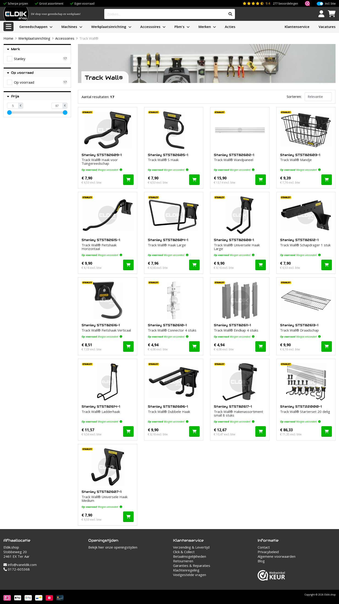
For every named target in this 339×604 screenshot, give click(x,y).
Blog (261, 561)
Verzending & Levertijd (191, 547)
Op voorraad (20, 73)
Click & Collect (184, 551)
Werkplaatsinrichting (108, 26)
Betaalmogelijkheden (189, 556)
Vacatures (327, 26)
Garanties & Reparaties (191, 565)
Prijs (13, 96)
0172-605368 (16, 569)
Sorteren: (294, 96)
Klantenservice (297, 26)
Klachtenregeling (186, 570)
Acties (230, 26)
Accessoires (150, 26)
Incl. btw (330, 3)
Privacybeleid (268, 551)
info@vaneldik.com (20, 564)
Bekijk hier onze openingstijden (112, 547)
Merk (13, 49)
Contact (264, 547)
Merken (204, 26)
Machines (69, 26)
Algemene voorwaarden (276, 556)
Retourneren (183, 561)
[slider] (9, 112)
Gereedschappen (33, 26)
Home (8, 38)
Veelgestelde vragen (189, 574)
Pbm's (179, 26)
